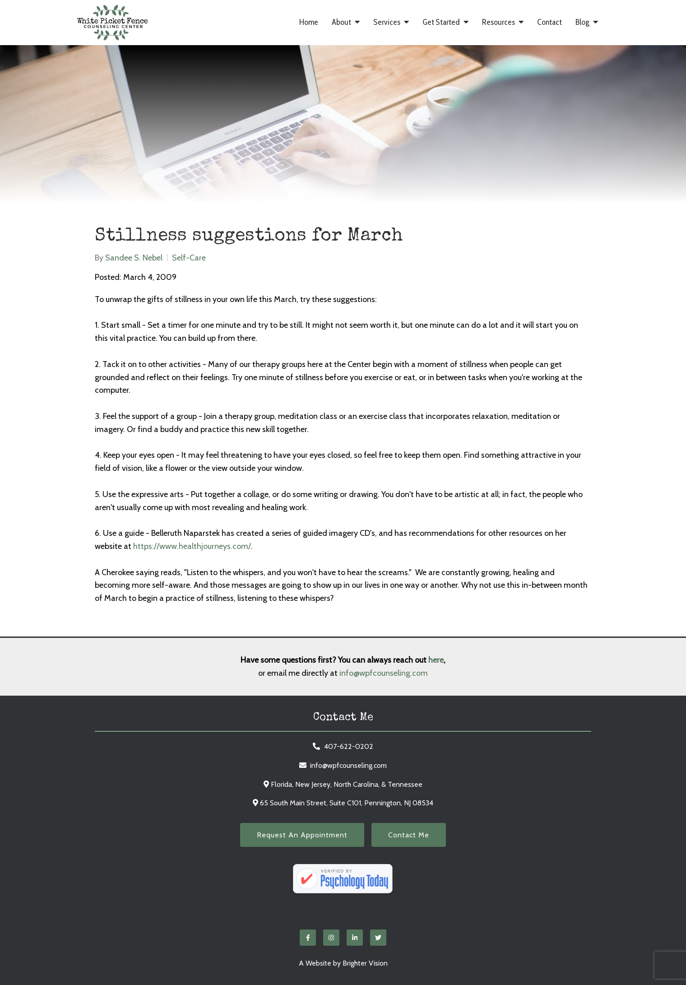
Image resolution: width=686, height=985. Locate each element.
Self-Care (189, 258)
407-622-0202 (348, 746)
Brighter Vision (365, 963)
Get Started (441, 22)
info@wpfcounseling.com (383, 673)
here (436, 660)
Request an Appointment (302, 835)
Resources (498, 22)
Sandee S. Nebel (133, 258)
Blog (582, 22)
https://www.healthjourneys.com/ (192, 546)
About (341, 22)
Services (386, 22)
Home (308, 22)
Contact (549, 22)
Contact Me (408, 835)
